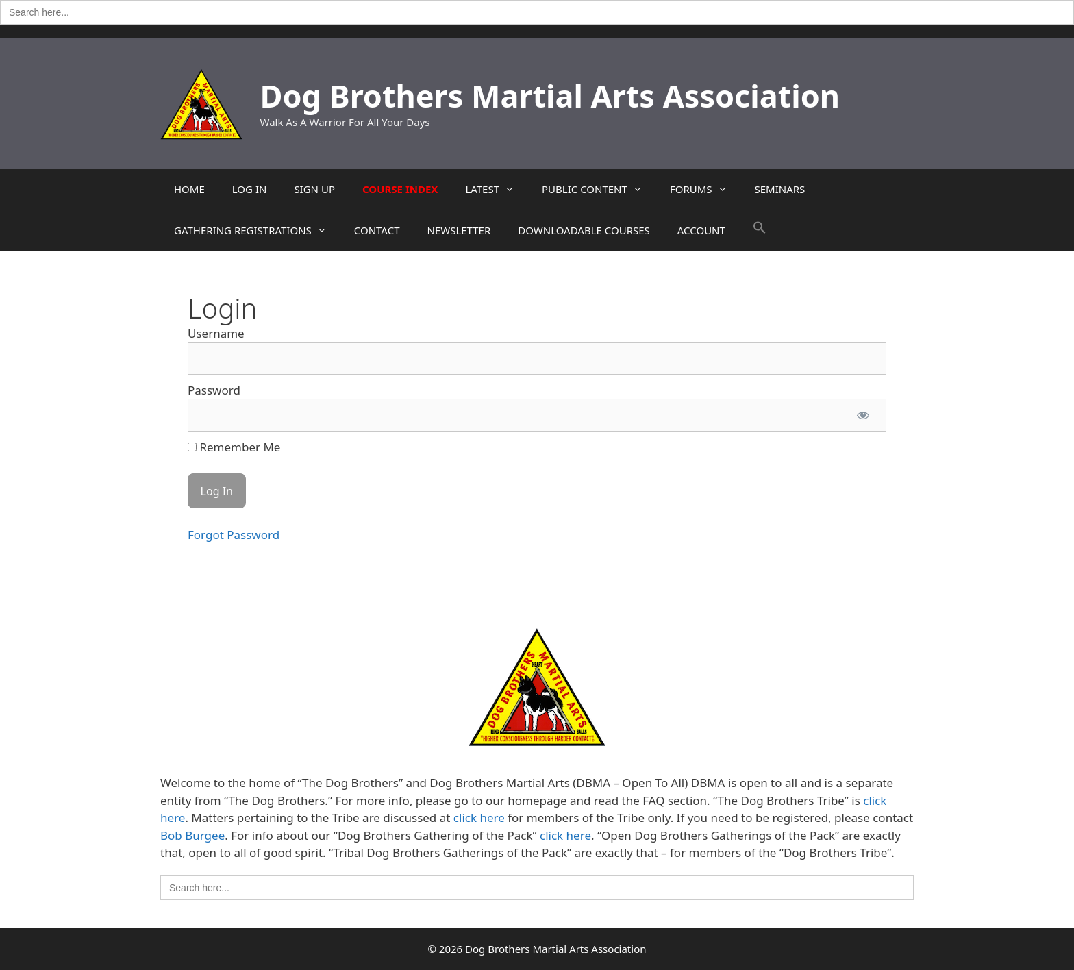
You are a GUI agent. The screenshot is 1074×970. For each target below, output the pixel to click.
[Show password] (863, 415)
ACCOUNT (701, 230)
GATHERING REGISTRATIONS (257, 230)
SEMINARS (780, 189)
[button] (759, 230)
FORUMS (705, 189)
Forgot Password (233, 535)
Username (216, 333)
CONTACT (377, 230)
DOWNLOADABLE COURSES (584, 230)
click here (479, 817)
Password (214, 390)
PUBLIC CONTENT (599, 189)
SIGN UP (314, 189)
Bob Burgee (192, 835)
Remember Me (234, 447)
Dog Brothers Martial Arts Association (550, 95)
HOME (189, 189)
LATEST (496, 189)
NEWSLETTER (458, 230)
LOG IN (249, 189)
